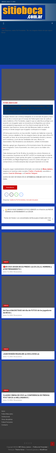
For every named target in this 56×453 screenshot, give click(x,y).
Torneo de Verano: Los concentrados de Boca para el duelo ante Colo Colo (27, 219)
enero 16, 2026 (8, 272)
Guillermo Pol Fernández (18, 200)
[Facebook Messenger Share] (21, 194)
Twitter (31, 171)
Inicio (3, 411)
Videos (6, 262)
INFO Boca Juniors (24, 447)
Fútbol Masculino (10, 103)
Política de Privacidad (40, 447)
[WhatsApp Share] (16, 194)
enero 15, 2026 (8, 356)
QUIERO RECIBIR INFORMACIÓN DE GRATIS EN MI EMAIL (28, 179)
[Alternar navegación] (4, 23)
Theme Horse (19, 450)
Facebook (38, 171)
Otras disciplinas (7, 419)
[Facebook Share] (6, 194)
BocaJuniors (18, 113)
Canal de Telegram (31, 173)
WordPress (43, 450)
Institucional (6, 417)
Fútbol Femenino (7, 422)
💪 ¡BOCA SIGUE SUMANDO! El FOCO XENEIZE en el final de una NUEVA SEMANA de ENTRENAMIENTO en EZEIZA (29, 211)
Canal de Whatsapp (15, 173)
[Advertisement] (28, 50)
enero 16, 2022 (8, 113)
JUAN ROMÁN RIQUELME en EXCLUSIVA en (21, 354)
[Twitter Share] (11, 194)
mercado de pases (32, 200)
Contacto (5, 425)
